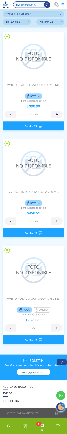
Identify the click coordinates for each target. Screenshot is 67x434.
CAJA (33, 328)
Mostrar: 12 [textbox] (46, 21)
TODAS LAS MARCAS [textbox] (18, 14)
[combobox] (33, 14)
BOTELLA (34, 114)
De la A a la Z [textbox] (13, 21)
